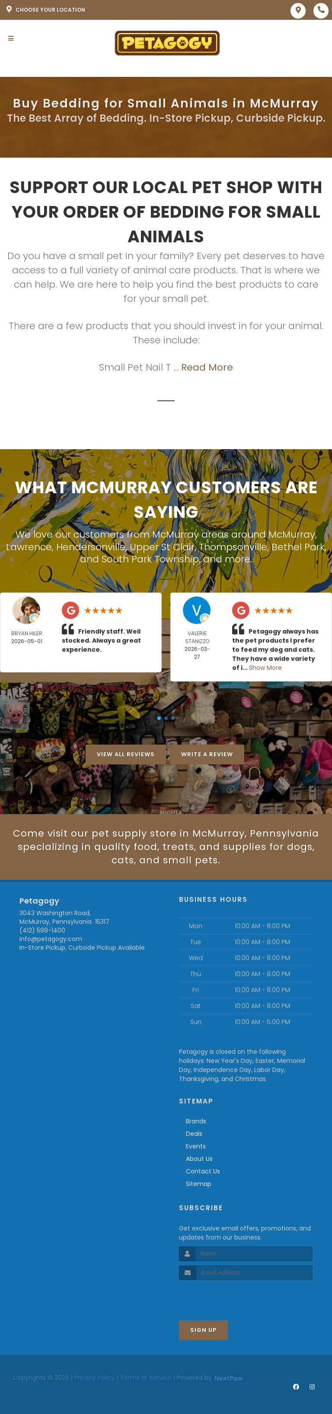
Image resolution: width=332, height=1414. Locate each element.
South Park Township (150, 559)
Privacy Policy (94, 1377)
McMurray (291, 534)
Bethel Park (298, 547)
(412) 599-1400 (42, 930)
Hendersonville (90, 547)
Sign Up (203, 1330)
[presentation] (225, 1296)
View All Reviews (126, 754)
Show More (265, 667)
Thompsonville (233, 547)
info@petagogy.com (50, 939)
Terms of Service (146, 1377)
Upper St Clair (162, 547)
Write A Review (207, 754)
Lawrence (29, 547)
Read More (207, 367)
